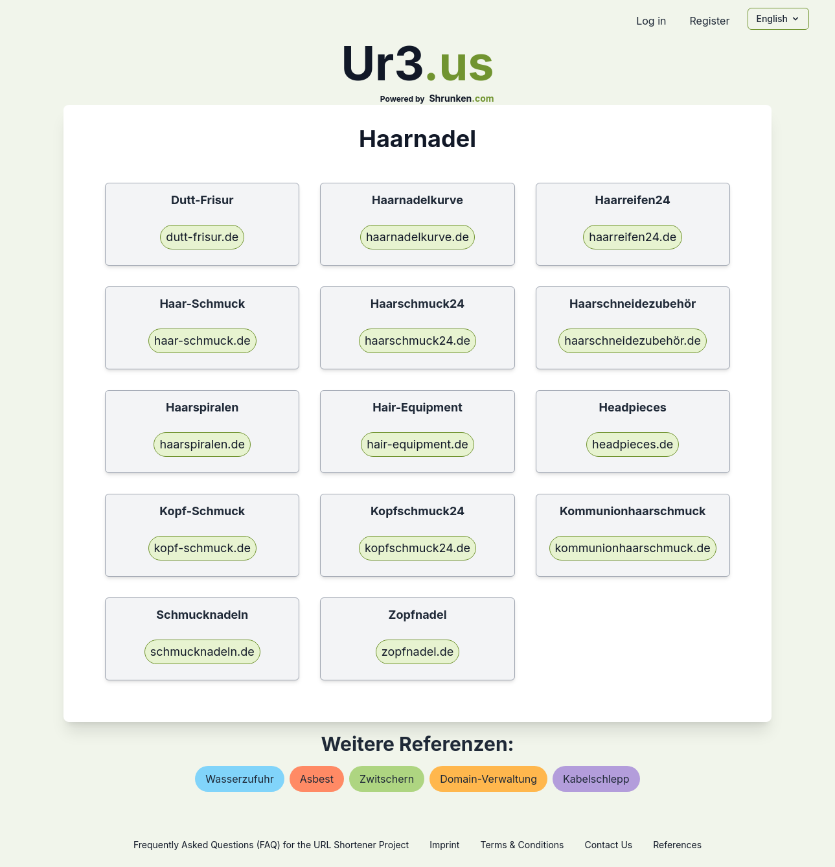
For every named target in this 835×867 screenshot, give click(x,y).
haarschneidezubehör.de (632, 340)
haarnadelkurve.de (417, 237)
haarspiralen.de (202, 444)
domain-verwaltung (488, 778)
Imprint (444, 844)
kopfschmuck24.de (417, 548)
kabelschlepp (596, 778)
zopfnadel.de (417, 651)
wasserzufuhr (239, 778)
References (677, 844)
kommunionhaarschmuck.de (633, 548)
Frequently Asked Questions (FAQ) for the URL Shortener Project (271, 844)
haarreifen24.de (632, 237)
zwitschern (387, 778)
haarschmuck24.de (417, 340)
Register (709, 20)
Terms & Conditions (522, 844)
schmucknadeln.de (202, 651)
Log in (651, 20)
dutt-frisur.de (202, 237)
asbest (317, 778)
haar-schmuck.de (202, 340)
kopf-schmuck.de (202, 548)
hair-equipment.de (417, 444)
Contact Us (608, 844)
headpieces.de (632, 444)
